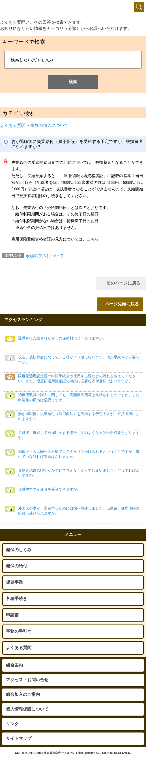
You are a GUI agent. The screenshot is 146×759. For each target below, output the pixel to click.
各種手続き (16, 598)
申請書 (12, 615)
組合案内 (14, 665)
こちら (92, 239)
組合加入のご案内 (23, 694)
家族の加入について (49, 125)
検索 (73, 82)
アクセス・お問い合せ (27, 680)
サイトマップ (18, 738)
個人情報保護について (27, 709)
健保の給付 (16, 566)
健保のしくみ (18, 550)
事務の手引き (18, 631)
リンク (12, 724)
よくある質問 (12, 125)
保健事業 (14, 582)
